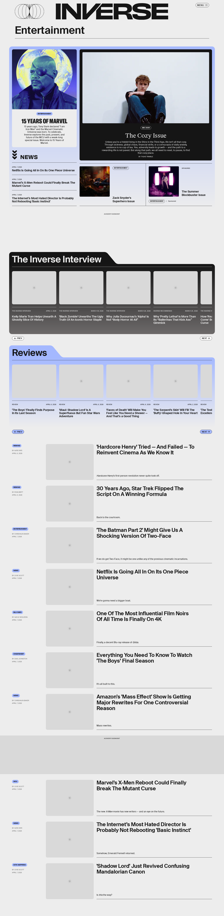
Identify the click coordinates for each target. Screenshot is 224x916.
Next (204, 338)
